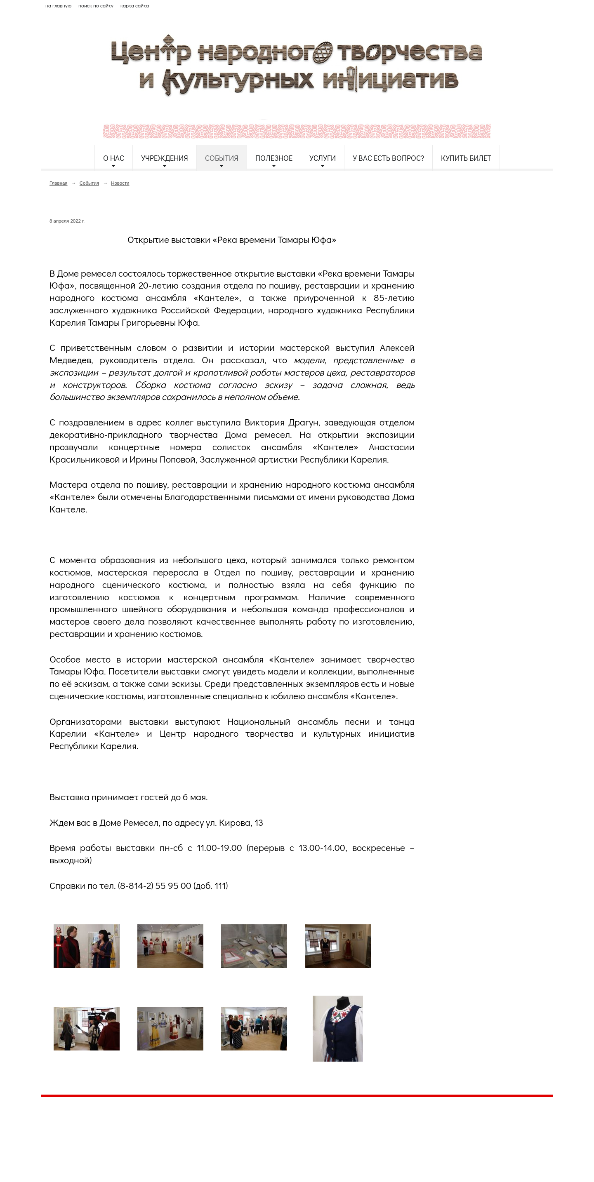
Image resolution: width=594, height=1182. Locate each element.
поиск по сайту (95, 5)
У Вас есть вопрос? (388, 158)
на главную (58, 5)
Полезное (273, 158)
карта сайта (134, 5)
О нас (113, 158)
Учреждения (164, 158)
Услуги (322, 158)
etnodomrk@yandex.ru (240, 1133)
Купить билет (466, 158)
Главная (59, 183)
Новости (120, 183)
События (221, 158)
